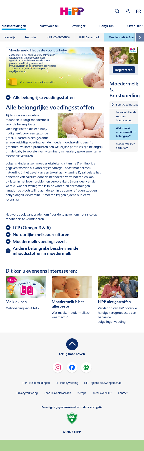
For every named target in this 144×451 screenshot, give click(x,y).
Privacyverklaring (27, 393)
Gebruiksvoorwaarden (57, 393)
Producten (31, 37)
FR (138, 11)
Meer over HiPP (102, 393)
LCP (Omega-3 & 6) (32, 227)
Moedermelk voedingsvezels (40, 241)
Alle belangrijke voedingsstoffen (44, 97)
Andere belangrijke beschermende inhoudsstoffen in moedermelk (45, 251)
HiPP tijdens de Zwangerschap (103, 383)
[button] (117, 11)
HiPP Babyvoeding (67, 383)
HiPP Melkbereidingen (36, 383)
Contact (123, 393)
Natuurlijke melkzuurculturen (41, 234)
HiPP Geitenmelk (89, 37)
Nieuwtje (9, 37)
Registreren (124, 70)
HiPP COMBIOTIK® (58, 37)
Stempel (82, 393)
